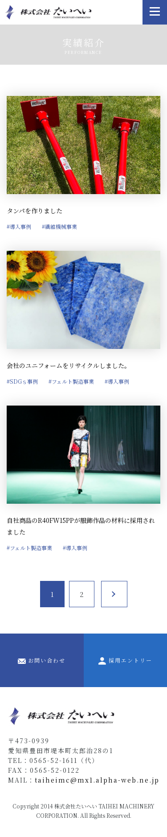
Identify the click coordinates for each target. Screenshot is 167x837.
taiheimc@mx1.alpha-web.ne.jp (97, 779)
